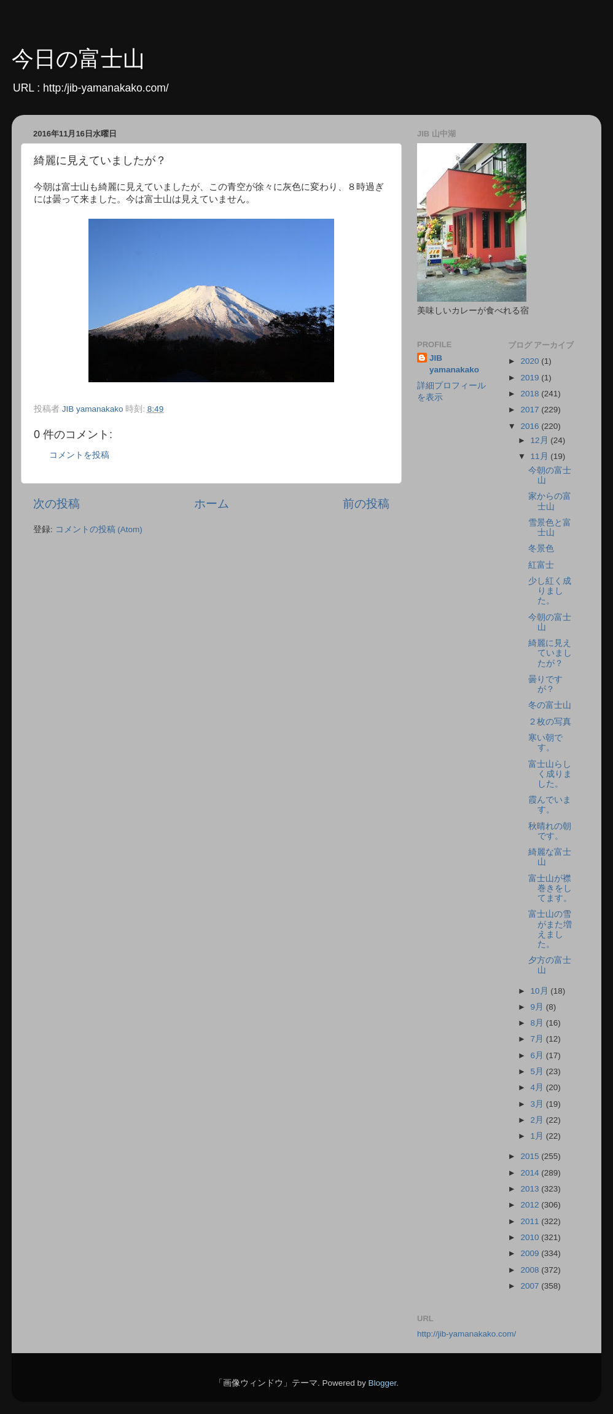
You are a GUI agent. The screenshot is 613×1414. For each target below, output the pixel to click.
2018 (530, 393)
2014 (530, 1172)
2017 (530, 409)
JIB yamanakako (454, 363)
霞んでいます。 (549, 804)
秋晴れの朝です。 (549, 831)
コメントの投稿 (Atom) (99, 529)
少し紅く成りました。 (549, 590)
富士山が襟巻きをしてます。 (550, 888)
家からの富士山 (549, 501)
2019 (530, 377)
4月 (538, 1087)
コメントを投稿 (79, 455)
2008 (530, 1270)
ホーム (211, 503)
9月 (538, 1006)
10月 (541, 991)
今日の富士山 (78, 58)
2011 (530, 1221)
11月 (541, 456)
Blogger (382, 1383)
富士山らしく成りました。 (550, 774)
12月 (541, 440)
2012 (530, 1204)
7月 (538, 1038)
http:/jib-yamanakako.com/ (106, 88)
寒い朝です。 (545, 742)
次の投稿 (56, 503)
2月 (538, 1120)
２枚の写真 (549, 721)
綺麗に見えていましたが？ (550, 652)
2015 (530, 1156)
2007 (530, 1285)
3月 (538, 1104)
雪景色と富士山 (549, 527)
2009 (530, 1253)
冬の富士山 (549, 705)
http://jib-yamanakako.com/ (466, 1333)
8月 (538, 1022)
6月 (538, 1055)
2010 (530, 1237)
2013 (530, 1188)
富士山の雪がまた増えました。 (550, 929)
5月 (538, 1071)
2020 (530, 361)
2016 (530, 426)
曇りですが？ (545, 684)
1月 (538, 1136)
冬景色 (541, 548)
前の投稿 (366, 503)
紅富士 (541, 565)
